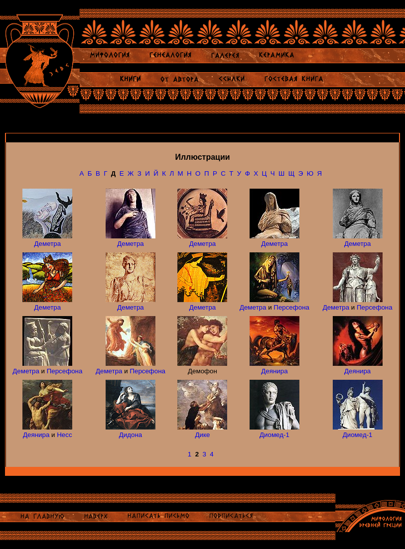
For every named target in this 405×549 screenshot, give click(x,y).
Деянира (274, 371)
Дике (202, 435)
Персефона (291, 307)
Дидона (130, 435)
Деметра (47, 243)
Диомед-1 (274, 435)
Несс (64, 435)
